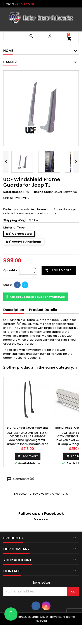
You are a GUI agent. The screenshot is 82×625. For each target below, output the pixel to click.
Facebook (41, 519)
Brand (39, 192)
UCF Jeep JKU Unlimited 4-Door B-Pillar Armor (28, 435)
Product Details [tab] (43, 309)
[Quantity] (25, 270)
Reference (11, 192)
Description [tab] (13, 309)
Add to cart (58, 270)
